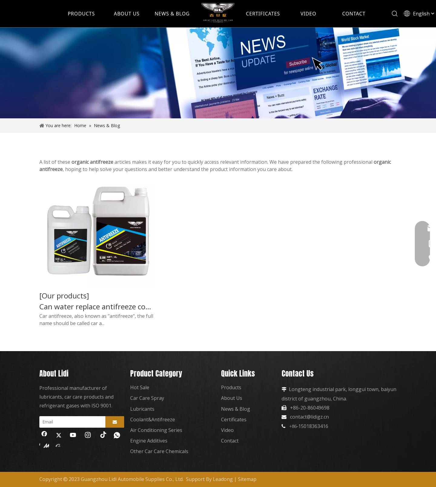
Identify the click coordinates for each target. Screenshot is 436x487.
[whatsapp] (117, 435)
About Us (231, 398)
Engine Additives (148, 440)
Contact (230, 440)
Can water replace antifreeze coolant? (96, 306)
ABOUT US (127, 13)
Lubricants (142, 409)
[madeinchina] (44, 445)
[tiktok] (102, 435)
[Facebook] (44, 435)
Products (231, 387)
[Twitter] (59, 435)
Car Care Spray (147, 398)
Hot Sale (139, 387)
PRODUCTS (81, 13)
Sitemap (247, 479)
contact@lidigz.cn (309, 416)
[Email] (70, 422)
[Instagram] (88, 435)
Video (227, 430)
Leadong (223, 479)
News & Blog (235, 409)
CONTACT (353, 13)
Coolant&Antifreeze (152, 419)
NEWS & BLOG (172, 13)
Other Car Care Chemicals (159, 451)
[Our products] (64, 296)
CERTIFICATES (263, 13)
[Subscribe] (114, 422)
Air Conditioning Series (156, 430)
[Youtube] (73, 435)
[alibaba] (59, 445)
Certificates (233, 419)
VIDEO (308, 13)
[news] (218, 73)
